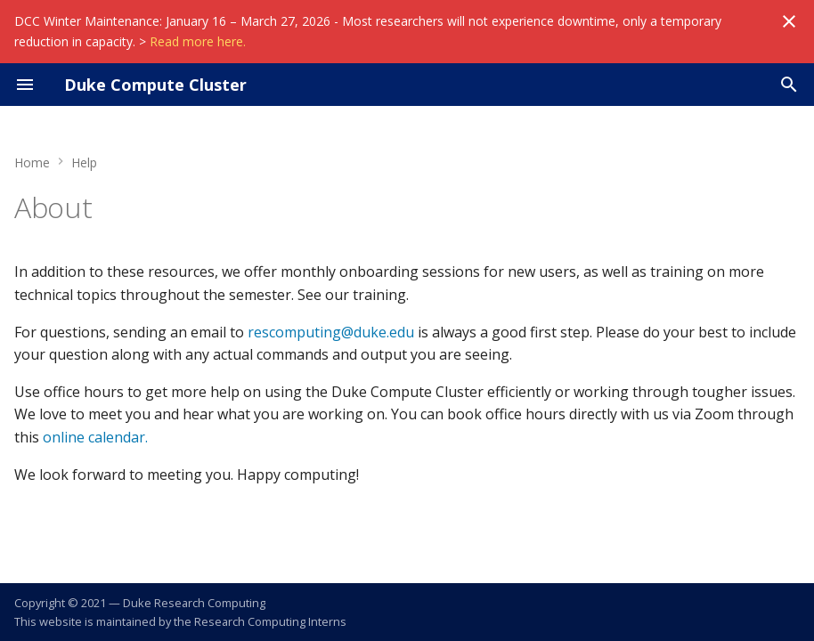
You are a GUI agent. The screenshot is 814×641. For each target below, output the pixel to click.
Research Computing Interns (270, 621)
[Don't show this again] (789, 21)
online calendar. (95, 437)
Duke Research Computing (194, 603)
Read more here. (198, 41)
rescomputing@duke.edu (331, 332)
